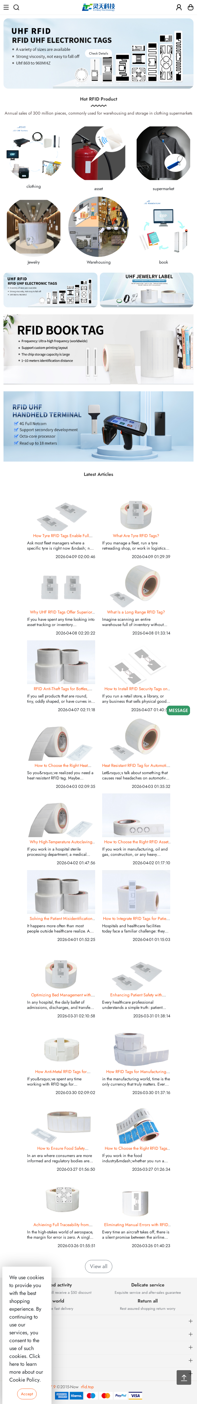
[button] (77, 83)
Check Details (98, 53)
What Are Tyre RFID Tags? (136, 536)
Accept (27, 1394)
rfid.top (87, 1387)
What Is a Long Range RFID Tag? (136, 612)
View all (98, 1266)
